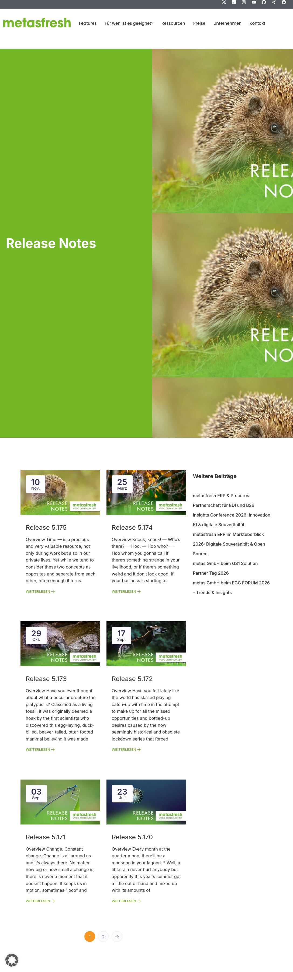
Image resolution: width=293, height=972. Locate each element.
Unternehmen (227, 23)
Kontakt (257, 23)
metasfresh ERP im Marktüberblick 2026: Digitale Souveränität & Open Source (229, 544)
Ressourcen (173, 23)
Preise (199, 23)
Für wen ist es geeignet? (129, 23)
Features (88, 23)
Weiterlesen (40, 591)
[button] (12, 960)
